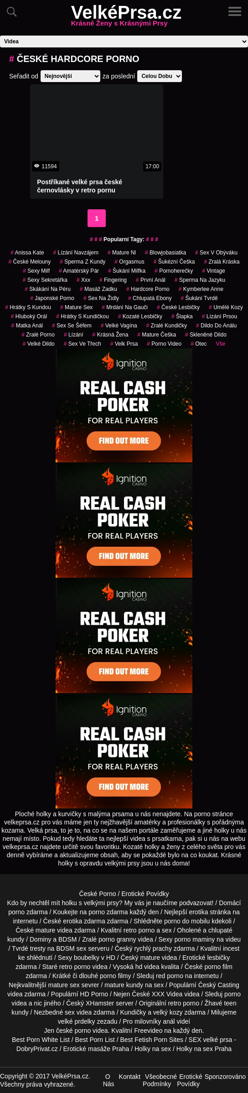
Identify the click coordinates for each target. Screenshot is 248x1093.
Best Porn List (95, 1039)
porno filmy (115, 975)
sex (70, 1012)
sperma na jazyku (200, 280)
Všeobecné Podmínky (160, 1080)
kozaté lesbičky (140, 316)
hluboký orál (29, 316)
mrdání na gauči (125, 307)
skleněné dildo (206, 335)
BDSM (67, 939)
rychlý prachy (152, 948)
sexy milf (36, 271)
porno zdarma (108, 912)
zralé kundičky (166, 325)
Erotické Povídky (145, 893)
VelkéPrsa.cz (126, 17)
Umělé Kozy (226, 307)
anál (169, 1021)
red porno (169, 975)
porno (16, 912)
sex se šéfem (72, 325)
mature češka (156, 335)
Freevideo (148, 1030)
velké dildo (39, 344)
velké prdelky (76, 1021)
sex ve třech (82, 344)
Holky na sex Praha (204, 1048)
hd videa (147, 966)
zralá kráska (221, 262)
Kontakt (129, 1076)
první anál (150, 280)
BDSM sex (71, 948)
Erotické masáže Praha (96, 1048)
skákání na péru (48, 289)
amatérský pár (79, 271)
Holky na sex (152, 1048)
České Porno (97, 893)
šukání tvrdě (199, 298)
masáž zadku (98, 289)
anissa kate (27, 252)
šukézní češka (174, 262)
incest (231, 948)
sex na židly (101, 298)
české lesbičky (178, 307)
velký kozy (168, 1012)
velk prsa (124, 344)
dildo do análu (216, 325)
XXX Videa (167, 994)
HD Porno (94, 994)
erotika (198, 912)
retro (174, 1003)
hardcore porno (148, 289)
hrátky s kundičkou (82, 316)
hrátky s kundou (28, 307)
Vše (221, 344)
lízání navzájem (75, 252)
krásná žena (111, 335)
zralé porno (38, 335)
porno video (164, 344)
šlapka (182, 316)
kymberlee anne (201, 289)
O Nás (108, 1080)
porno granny (117, 939)
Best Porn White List (41, 1039)
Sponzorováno (225, 1076)
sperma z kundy (82, 262)
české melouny (30, 262)
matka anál (27, 325)
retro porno (139, 930)
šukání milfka (126, 271)
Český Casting (218, 985)
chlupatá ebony (149, 298)
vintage (213, 271)
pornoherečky (174, 271)
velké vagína (119, 325)
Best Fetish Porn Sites (151, 1039)
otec (199, 344)
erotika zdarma (84, 921)
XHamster (100, 1003)
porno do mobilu (187, 921)
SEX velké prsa (210, 1039)
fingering (113, 280)
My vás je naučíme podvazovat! (168, 903)
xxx (83, 280)
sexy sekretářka (45, 280)
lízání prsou (219, 316)
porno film (218, 966)
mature (46, 930)
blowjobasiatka (165, 252)
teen (230, 1003)
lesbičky (218, 957)
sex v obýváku (216, 252)
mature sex (76, 307)
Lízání (73, 335)
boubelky (86, 957)
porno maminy (195, 939)
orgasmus (129, 262)
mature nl (122, 252)
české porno (73, 1030)
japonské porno (52, 298)
